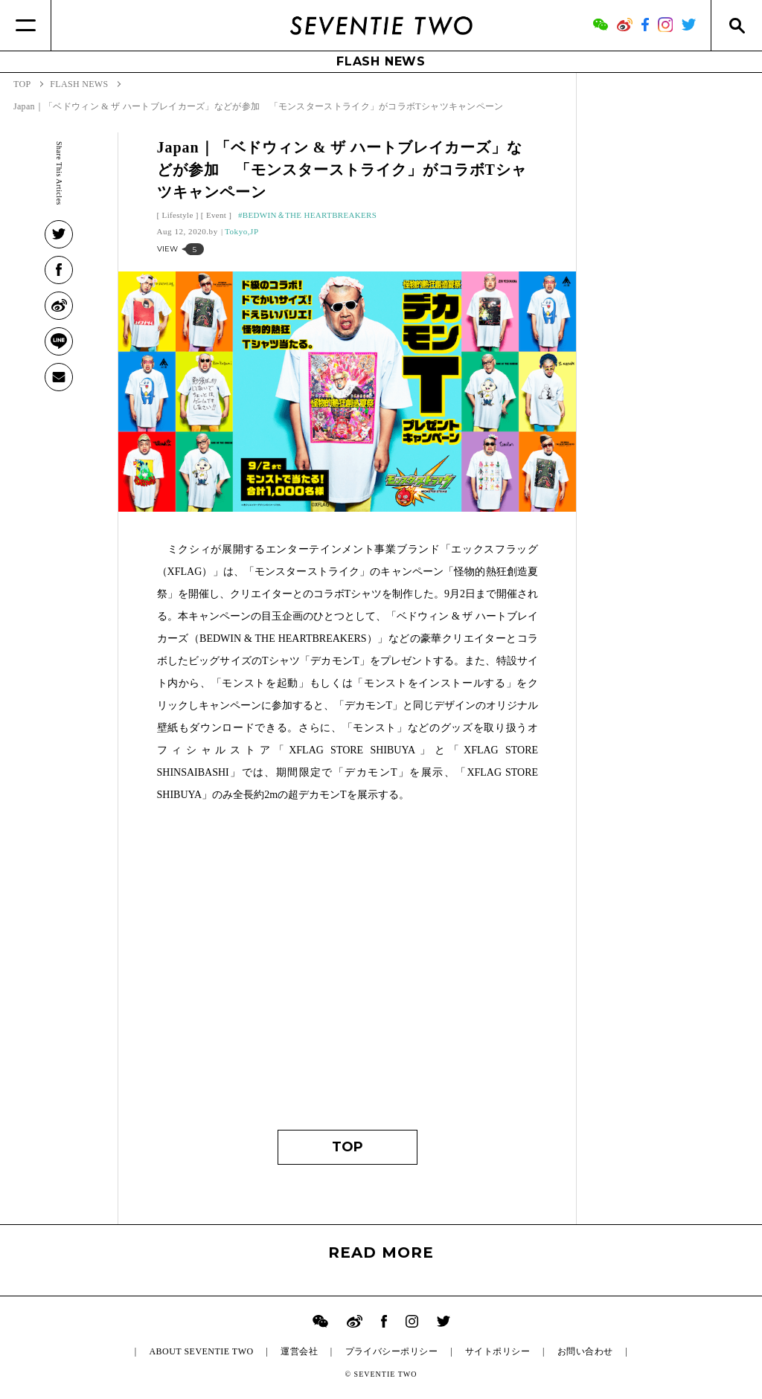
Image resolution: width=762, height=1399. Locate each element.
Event (216, 214)
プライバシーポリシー (391, 1351)
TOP (347, 1147)
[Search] (736, 25)
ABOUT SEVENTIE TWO (201, 1351)
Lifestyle (177, 214)
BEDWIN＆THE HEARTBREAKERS (310, 214)
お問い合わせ (585, 1351)
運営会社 (299, 1351)
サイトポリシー (497, 1351)
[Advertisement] (348, 973)
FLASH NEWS (381, 61)
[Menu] (25, 25)
